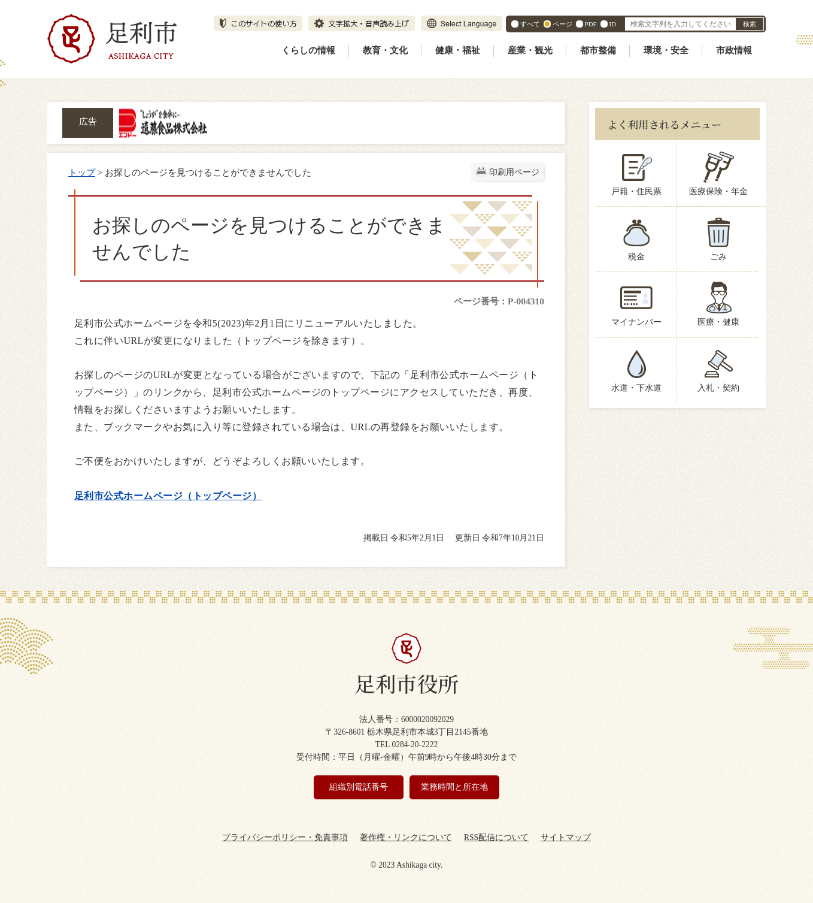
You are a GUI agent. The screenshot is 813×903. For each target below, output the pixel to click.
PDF (591, 24)
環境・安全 (666, 50)
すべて (530, 24)
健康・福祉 (457, 50)
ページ (562, 24)
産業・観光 (530, 50)
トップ (81, 172)
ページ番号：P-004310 (499, 301)
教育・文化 (385, 50)
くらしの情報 (308, 50)
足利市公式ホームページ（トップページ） (168, 496)
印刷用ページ (514, 172)
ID (612, 24)
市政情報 (734, 50)
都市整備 (598, 50)
